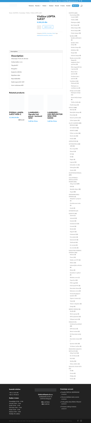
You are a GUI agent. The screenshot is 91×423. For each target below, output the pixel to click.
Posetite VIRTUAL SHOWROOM (70, 392)
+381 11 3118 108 (13, 392)
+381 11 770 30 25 (14, 395)
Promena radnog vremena (68, 406)
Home (10, 13)
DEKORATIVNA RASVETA (42, 35)
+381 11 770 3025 (62, 1)
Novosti (57, 6)
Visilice (28, 13)
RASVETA (15, 13)
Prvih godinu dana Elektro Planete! (71, 402)
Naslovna (31, 6)
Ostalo (44, 6)
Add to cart (48, 27)
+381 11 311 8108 (53, 1)
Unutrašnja (22, 13)
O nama (63, 6)
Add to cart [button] (21, 120)
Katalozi (51, 6)
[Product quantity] (39, 27)
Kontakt (68, 6)
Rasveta (37, 6)
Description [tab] (14, 51)
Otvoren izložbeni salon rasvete (70, 397)
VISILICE (50, 35)
